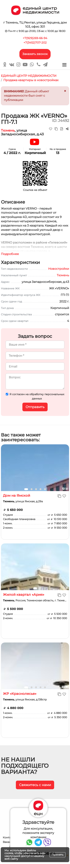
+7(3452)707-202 (35, 42)
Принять (57, 854)
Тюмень (8, 130)
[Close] (65, 91)
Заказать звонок (35, 54)
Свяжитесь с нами (35, 785)
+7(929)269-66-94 (35, 38)
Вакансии (9, 842)
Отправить (35, 407)
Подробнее (10, 254)
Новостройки (58, 268)
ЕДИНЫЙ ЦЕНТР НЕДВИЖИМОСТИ (28, 76)
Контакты (9, 837)
